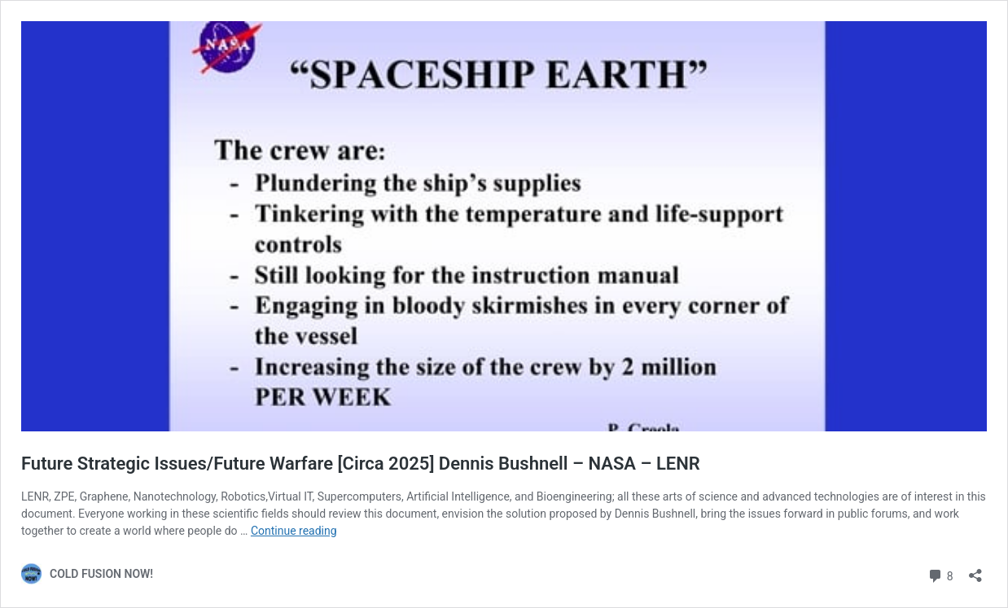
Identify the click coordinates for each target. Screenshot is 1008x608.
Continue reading (294, 530)
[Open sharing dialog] (975, 570)
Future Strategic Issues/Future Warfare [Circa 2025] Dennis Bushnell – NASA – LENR (360, 463)
